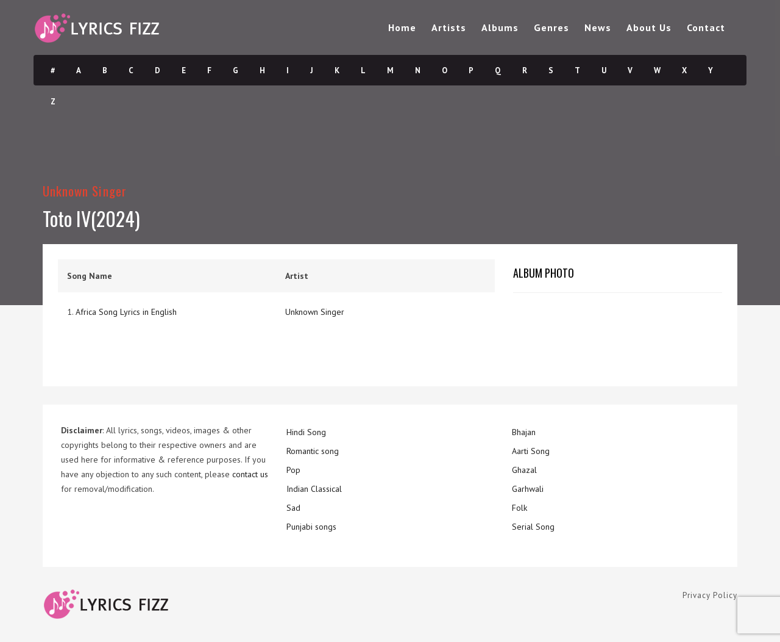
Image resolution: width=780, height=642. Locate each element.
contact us (250, 474)
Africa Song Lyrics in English (126, 311)
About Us (649, 27)
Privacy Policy (709, 595)
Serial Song (533, 526)
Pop (293, 469)
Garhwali (528, 488)
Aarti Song (531, 450)
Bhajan (524, 432)
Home (402, 27)
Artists (448, 27)
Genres (551, 27)
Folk (519, 507)
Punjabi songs (311, 526)
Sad (293, 507)
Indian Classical (314, 488)
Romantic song (312, 450)
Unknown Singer (85, 190)
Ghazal (524, 469)
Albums (500, 27)
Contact (706, 27)
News (597, 27)
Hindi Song (306, 432)
